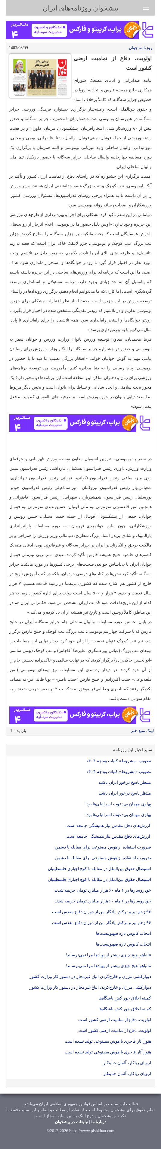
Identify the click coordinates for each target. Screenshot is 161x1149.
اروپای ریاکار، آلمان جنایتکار (127, 1063)
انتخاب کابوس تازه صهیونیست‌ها (123, 933)
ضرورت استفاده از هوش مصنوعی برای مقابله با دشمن (103, 847)
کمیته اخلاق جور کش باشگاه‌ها (124, 998)
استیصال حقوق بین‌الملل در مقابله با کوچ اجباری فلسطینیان (99, 868)
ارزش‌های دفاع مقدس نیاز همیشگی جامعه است (109, 825)
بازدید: (20, 730)
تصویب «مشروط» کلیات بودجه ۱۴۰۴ (118, 761)
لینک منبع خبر (142, 730)
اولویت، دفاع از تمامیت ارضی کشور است (114, 1019)
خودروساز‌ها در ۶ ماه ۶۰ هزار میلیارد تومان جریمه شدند (102, 890)
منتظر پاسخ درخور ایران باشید (124, 782)
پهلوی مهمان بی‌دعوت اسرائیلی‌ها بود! (118, 804)
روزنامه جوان (141, 48)
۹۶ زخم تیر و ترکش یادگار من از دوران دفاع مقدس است (101, 912)
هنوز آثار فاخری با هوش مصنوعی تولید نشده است (108, 1041)
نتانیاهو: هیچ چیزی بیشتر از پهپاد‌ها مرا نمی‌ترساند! (108, 955)
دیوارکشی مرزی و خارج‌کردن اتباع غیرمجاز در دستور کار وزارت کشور (90, 976)
